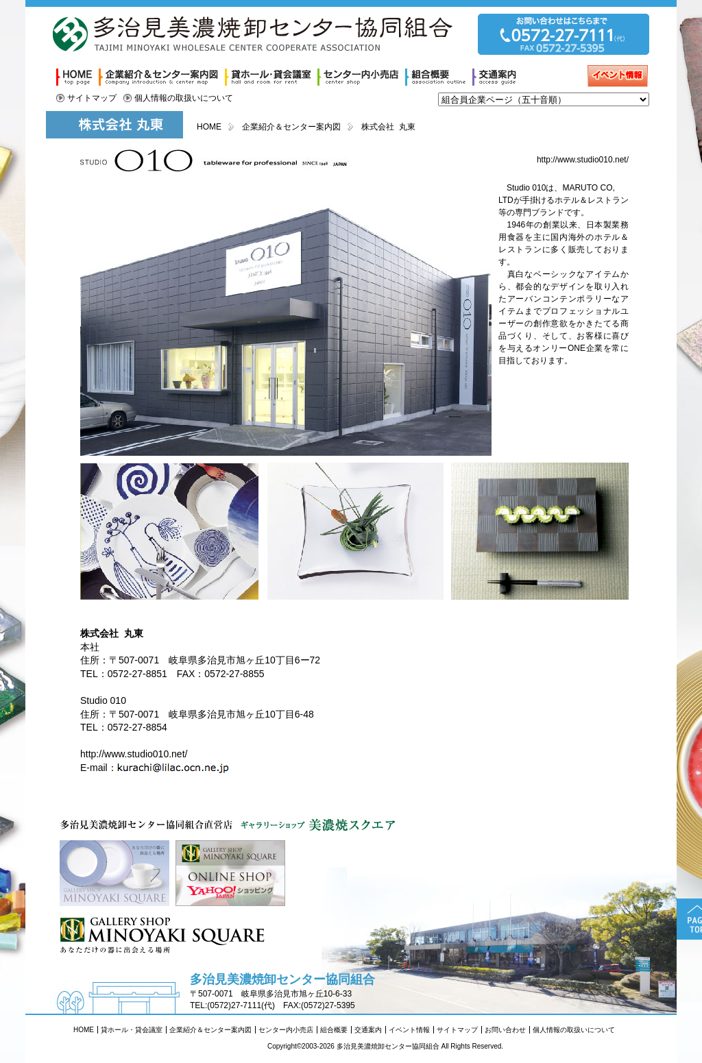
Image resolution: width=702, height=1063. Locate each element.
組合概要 (334, 1030)
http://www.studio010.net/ (583, 159)
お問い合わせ (505, 1030)
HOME (209, 127)
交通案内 (368, 1030)
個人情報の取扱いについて (183, 98)
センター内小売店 (285, 1030)
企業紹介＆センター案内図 (291, 127)
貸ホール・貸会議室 (131, 1030)
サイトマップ (92, 98)
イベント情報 (409, 1030)
